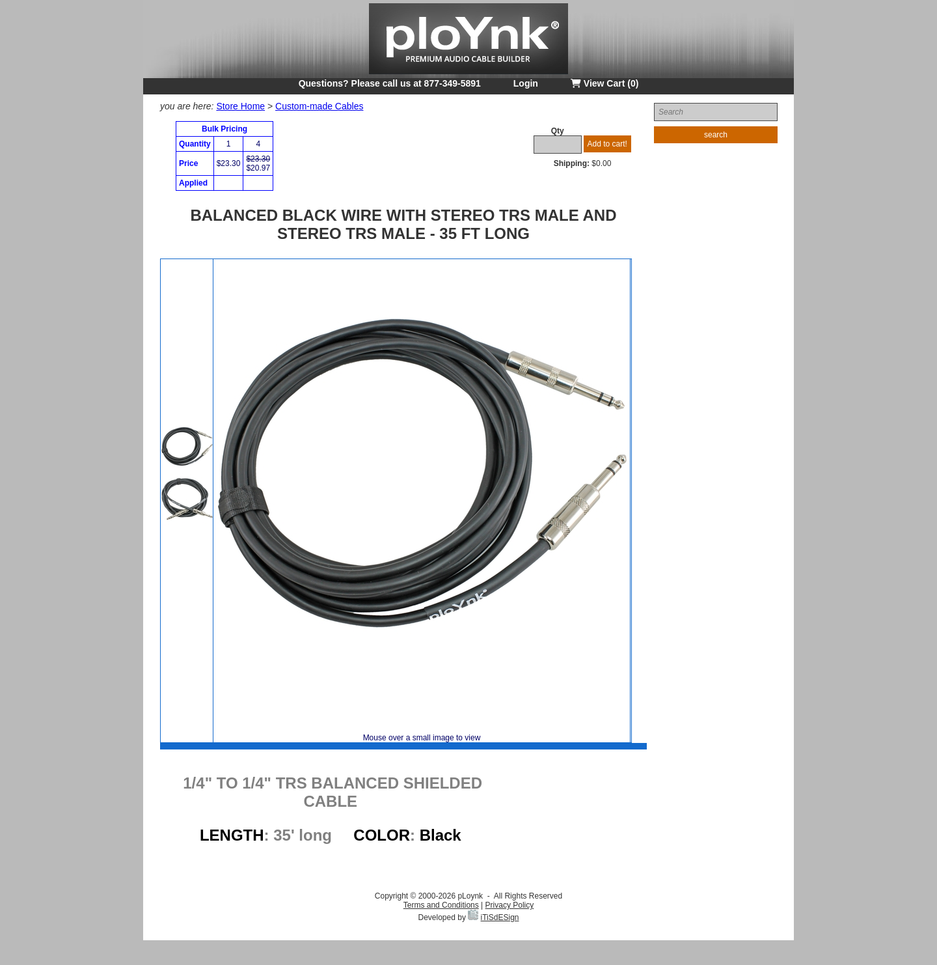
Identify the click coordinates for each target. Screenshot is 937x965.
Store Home (240, 106)
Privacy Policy (509, 905)
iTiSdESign (500, 917)
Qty (557, 130)
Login (525, 83)
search (715, 134)
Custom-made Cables (319, 106)
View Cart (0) (604, 83)
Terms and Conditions (441, 905)
